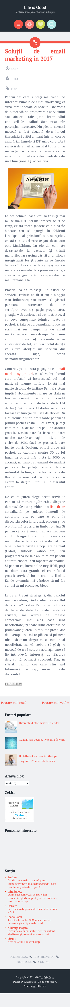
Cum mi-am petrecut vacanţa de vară (42, 739)
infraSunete (15, 891)
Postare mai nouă (13, 702)
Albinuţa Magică (18, 928)
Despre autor (44, 956)
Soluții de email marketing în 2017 (35, 54)
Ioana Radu (15, 917)
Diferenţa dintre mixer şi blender (39, 723)
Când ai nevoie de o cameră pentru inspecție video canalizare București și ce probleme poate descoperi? (32, 884)
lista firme (57, 506)
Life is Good (35, 7)
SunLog (12, 877)
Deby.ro (12, 906)
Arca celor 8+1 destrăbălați (24, 942)
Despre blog (19, 956)
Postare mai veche (55, 702)
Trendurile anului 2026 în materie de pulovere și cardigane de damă (29, 921)
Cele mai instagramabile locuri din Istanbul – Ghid (33, 910)
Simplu (12, 939)
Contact (44, 962)
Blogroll (24, 962)
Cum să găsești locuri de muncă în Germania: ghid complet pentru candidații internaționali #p (32, 898)
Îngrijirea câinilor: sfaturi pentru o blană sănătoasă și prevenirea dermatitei (31, 932)
